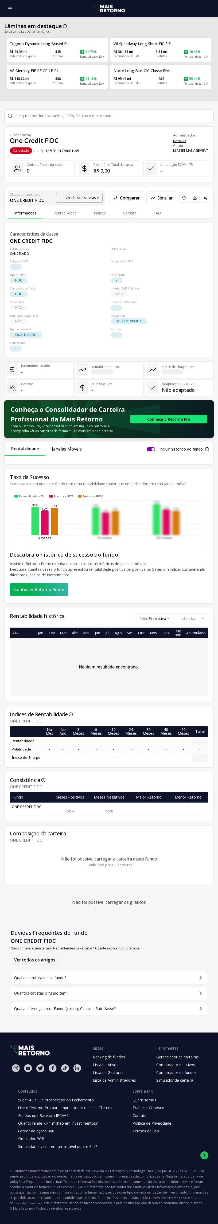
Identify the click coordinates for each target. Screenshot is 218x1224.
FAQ (157, 213)
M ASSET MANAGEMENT (190, 150)
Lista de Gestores (108, 1072)
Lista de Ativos (105, 1064)
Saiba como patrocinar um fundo (27, 31)
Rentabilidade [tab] (25, 449)
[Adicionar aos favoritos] (184, 198)
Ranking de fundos (109, 1056)
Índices (100, 213)
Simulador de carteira (174, 1080)
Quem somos (144, 1099)
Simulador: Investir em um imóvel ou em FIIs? (57, 1146)
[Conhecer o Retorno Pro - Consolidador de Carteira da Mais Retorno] (168, 419)
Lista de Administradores (114, 1080)
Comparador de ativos (175, 1064)
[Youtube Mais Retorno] (28, 1068)
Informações (25, 213)
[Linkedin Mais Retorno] (77, 1068)
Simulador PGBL (32, 1138)
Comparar (127, 198)
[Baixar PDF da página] (195, 198)
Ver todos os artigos (34, 960)
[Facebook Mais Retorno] (53, 1068)
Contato (140, 1115)
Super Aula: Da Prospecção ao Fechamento (56, 1099)
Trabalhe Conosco (148, 1107)
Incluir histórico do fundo (181, 449)
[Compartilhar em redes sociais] (205, 198)
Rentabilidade (65, 213)
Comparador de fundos (176, 1072)
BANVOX (179, 141)
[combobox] (155, 618)
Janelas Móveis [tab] (67, 449)
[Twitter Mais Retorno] (40, 1068)
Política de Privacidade (152, 1123)
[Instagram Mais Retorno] (16, 1068)
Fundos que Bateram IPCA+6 (43, 1115)
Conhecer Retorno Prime (39, 589)
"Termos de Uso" (179, 1198)
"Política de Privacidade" (27, 1203)
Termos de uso (146, 1130)
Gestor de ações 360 (36, 1130)
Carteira (130, 213)
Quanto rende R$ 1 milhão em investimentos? (58, 1123)
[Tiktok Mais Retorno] (65, 1068)
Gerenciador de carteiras (177, 1056)
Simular (162, 198)
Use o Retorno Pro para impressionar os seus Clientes (65, 1107)
